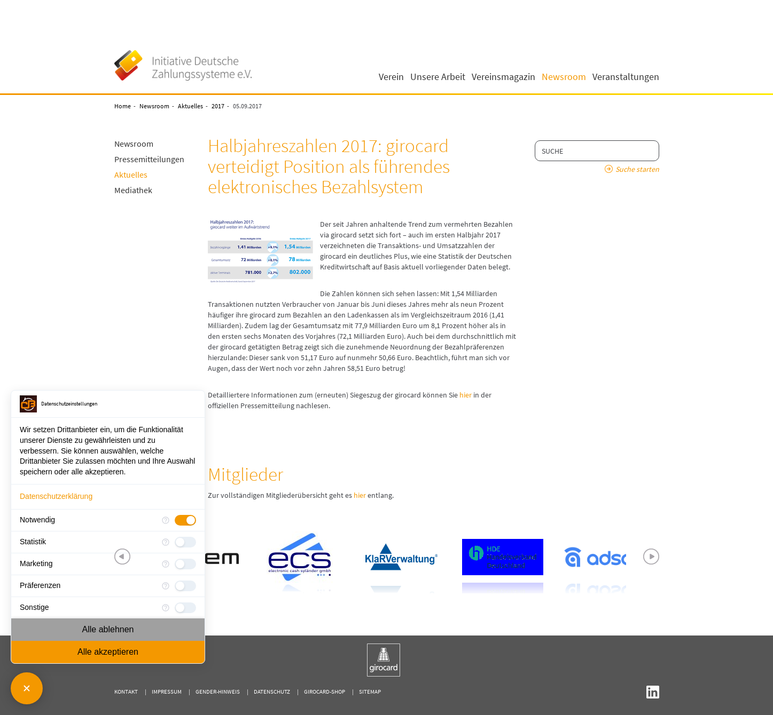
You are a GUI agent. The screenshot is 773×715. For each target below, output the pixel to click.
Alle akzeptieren (107, 651)
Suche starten (637, 169)
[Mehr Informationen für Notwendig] (165, 520)
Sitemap (370, 691)
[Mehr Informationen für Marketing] (165, 564)
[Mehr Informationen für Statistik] (165, 542)
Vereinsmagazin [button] (503, 77)
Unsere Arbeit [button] (437, 77)
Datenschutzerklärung (56, 496)
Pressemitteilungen (149, 159)
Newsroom (154, 106)
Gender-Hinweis (218, 691)
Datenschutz (272, 691)
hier (465, 395)
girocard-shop (324, 691)
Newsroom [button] (564, 77)
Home (122, 106)
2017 (218, 106)
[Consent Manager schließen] (27, 688)
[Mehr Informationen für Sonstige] (165, 607)
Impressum (167, 691)
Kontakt (126, 691)
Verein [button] (391, 77)
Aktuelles (190, 106)
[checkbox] (185, 520)
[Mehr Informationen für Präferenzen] (165, 585)
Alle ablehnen (108, 629)
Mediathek (133, 190)
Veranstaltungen (625, 77)
